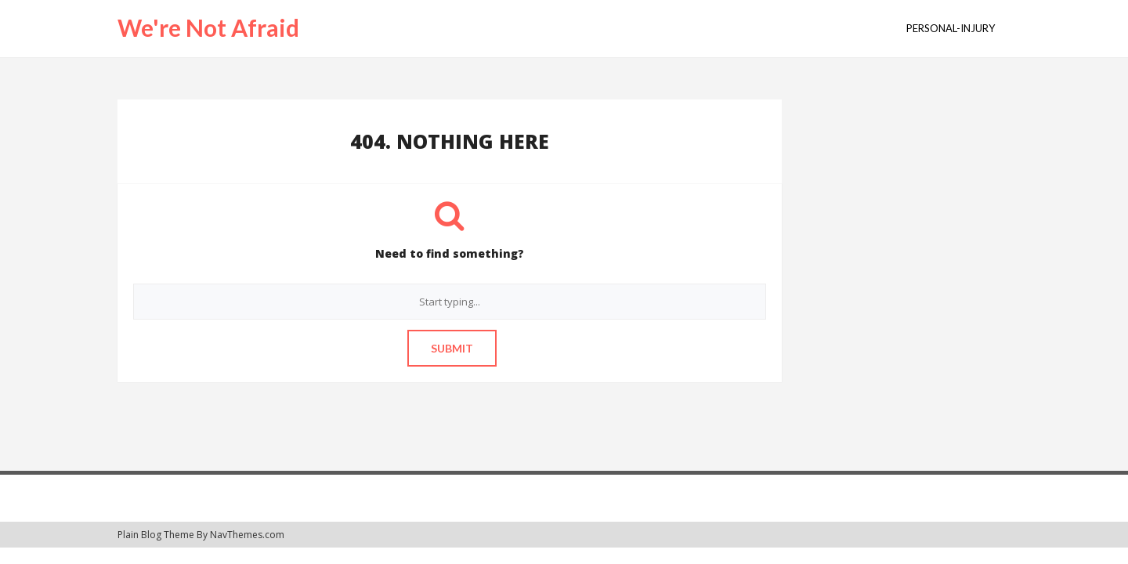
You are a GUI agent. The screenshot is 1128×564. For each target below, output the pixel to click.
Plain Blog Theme (156, 534)
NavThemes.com (247, 534)
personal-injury (950, 28)
